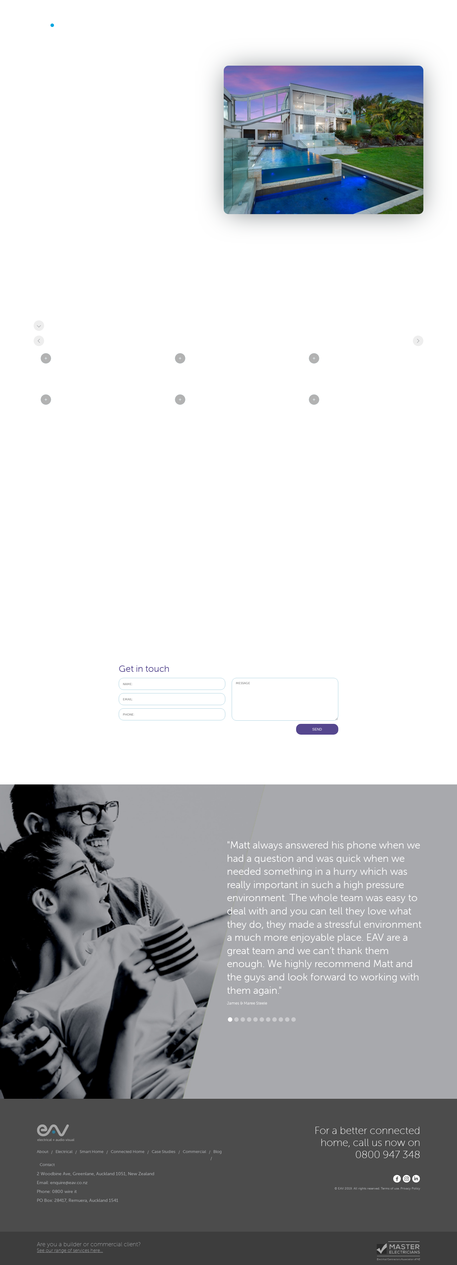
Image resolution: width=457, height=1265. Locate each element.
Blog (217, 1151)
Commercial (194, 1151)
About (39, 46)
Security (47, 300)
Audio (45, 288)
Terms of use (390, 1188)
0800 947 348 (403, 24)
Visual (120, 288)
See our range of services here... (70, 1250)
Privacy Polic (410, 1188)
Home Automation (58, 294)
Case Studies (160, 46)
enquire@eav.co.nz (69, 1182)
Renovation (51, 307)
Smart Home (88, 46)
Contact (187, 46)
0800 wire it (64, 1191)
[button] (61, 49)
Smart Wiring (128, 294)
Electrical (60, 46)
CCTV (120, 300)
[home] (54, 26)
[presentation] (167, 736)
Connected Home (124, 46)
